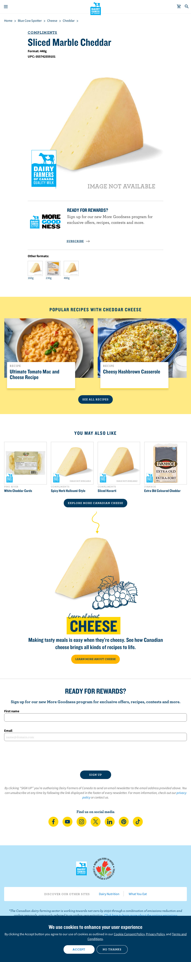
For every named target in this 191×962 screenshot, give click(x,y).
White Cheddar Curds (18, 491)
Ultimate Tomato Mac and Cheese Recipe (34, 374)
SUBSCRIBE (78, 241)
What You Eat (138, 894)
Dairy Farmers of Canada (95, 8)
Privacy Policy (155, 934)
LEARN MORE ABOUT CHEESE (95, 659)
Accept (79, 949)
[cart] (179, 6)
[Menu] (6, 6)
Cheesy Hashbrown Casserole (131, 372)
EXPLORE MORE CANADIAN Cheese (95, 503)
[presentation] (95, 756)
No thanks (112, 949)
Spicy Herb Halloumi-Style (68, 491)
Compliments (42, 32)
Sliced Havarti (107, 491)
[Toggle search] (187, 6)
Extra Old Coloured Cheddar (162, 491)
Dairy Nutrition (109, 894)
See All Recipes (95, 399)
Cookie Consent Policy (129, 934)
